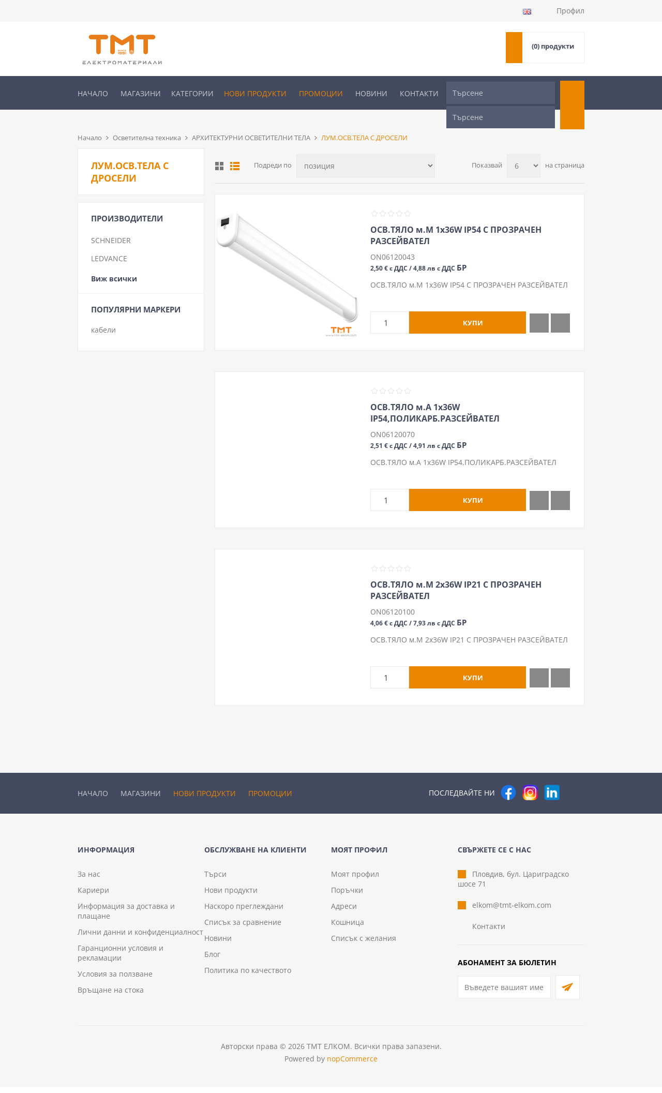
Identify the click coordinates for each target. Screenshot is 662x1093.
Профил (570, 11)
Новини (371, 93)
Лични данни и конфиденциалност (140, 938)
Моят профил (355, 880)
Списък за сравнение (242, 928)
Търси (215, 880)
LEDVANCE (109, 241)
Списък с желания (363, 944)
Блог (212, 960)
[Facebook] (508, 775)
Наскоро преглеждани (243, 912)
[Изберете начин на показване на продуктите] (365, 148)
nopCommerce (352, 1065)
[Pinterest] (573, 775)
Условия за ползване (115, 980)
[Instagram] (530, 775)
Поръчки (347, 896)
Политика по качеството (247, 976)
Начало (93, 93)
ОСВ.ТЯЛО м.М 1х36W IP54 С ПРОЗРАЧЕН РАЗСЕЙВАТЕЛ (455, 218)
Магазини (141, 93)
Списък (234, 149)
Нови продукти (255, 93)
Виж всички (114, 261)
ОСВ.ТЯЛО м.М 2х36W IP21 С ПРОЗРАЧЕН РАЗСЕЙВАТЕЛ (455, 573)
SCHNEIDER (111, 223)
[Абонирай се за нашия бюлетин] (504, 993)
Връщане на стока (111, 996)
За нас (89, 880)
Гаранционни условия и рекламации (120, 959)
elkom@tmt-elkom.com (511, 911)
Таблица (219, 149)
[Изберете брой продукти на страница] (523, 148)
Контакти (419, 93)
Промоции (321, 93)
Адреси (344, 912)
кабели (103, 313)
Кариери (93, 896)
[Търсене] (500, 93)
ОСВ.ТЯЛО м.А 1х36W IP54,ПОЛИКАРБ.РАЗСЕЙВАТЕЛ (435, 395)
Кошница (347, 928)
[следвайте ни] (552, 775)
